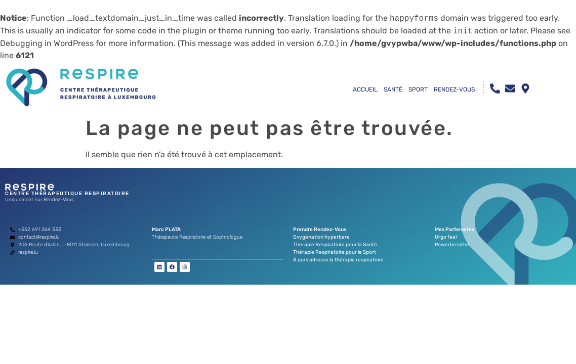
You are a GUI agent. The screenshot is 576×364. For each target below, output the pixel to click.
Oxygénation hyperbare (321, 237)
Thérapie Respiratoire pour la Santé (335, 245)
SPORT (418, 89)
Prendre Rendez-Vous (319, 229)
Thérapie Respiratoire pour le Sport (334, 252)
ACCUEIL (365, 89)
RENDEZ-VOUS (454, 89)
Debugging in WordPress (47, 43)
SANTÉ (393, 89)
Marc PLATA (166, 229)
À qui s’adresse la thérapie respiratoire (338, 260)
